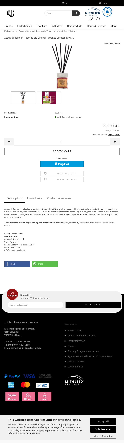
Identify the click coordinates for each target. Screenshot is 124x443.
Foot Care (42, 25)
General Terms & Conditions (82, 335)
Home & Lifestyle (96, 25)
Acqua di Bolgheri (112, 43)
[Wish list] (91, 20)
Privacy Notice (33, 433)
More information (103, 436)
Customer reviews (59, 198)
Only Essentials (103, 429)
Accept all (103, 421)
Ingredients (34, 198)
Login (103, 3)
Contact (71, 346)
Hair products (74, 25)
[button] (98, 20)
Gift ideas (57, 25)
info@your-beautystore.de (26, 347)
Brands (8, 25)
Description (14, 198)
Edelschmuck (24, 25)
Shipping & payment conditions (83, 351)
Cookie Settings (75, 366)
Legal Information (76, 340)
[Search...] (76, 13)
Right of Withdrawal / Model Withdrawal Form (90, 356)
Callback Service (76, 361)
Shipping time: (11, 117)
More (113, 25)
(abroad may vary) (75, 117)
